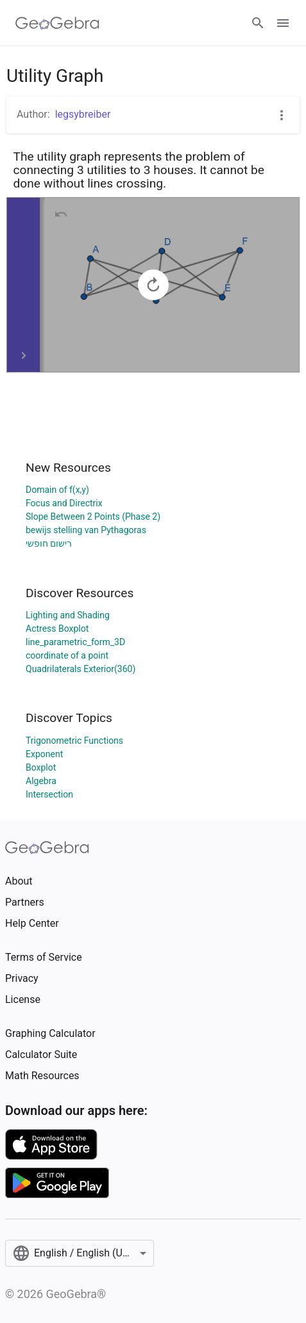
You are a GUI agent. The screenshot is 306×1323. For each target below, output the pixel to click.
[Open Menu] (283, 23)
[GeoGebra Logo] (57, 23)
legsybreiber (83, 114)
